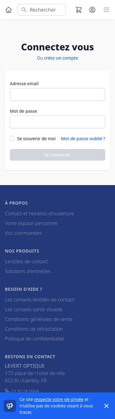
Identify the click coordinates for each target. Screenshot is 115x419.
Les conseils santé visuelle (34, 309)
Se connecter (57, 155)
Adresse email (24, 83)
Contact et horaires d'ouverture (39, 213)
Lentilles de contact (26, 261)
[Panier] (78, 9)
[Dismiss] (106, 406)
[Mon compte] (92, 9)
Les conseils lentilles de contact (39, 299)
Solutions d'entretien (28, 271)
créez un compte (61, 58)
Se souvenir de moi (36, 138)
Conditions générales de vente (38, 319)
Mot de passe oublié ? (83, 138)
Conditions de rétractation (34, 329)
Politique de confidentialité (34, 338)
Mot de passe (23, 111)
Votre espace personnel (31, 223)
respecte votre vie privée (58, 399)
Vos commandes (23, 233)
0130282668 (22, 391)
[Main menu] (106, 10)
